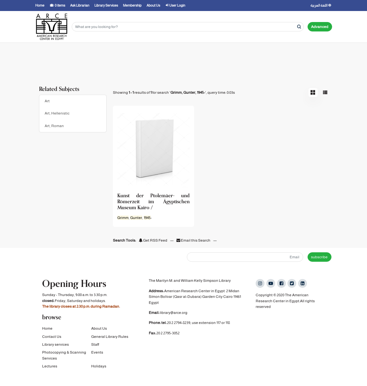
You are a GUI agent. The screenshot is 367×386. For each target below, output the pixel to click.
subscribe (319, 257)
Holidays (98, 367)
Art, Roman (54, 126)
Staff (95, 345)
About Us (99, 329)
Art (47, 101)
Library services (55, 345)
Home (47, 329)
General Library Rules (109, 337)
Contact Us (51, 337)
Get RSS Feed (153, 240)
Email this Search (193, 240)
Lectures (49, 367)
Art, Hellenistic (57, 113)
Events (97, 353)
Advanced (319, 27)
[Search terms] (188, 27)
